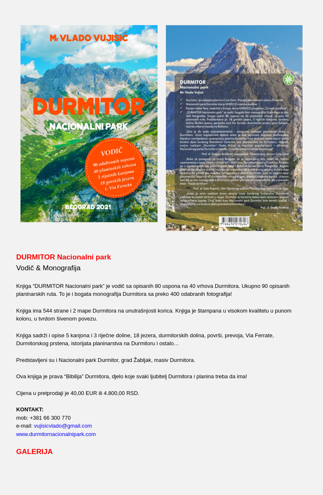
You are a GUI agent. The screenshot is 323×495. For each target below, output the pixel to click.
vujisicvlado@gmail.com (63, 426)
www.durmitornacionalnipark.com (56, 434)
